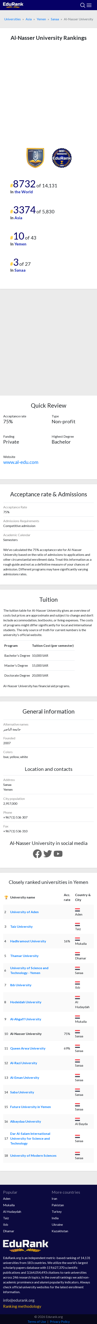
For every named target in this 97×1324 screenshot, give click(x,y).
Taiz (6, 1218)
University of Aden (24, 912)
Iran (54, 1198)
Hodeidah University (25, 1002)
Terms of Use (36, 1321)
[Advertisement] (48, 94)
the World (23, 191)
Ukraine (57, 1224)
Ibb (5, 1224)
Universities (12, 19)
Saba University (22, 1092)
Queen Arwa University (28, 1048)
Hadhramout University (28, 941)
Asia (29, 19)
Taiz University (21, 926)
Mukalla (9, 1205)
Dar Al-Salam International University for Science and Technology (30, 1138)
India (55, 1218)
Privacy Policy (60, 1321)
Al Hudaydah (12, 1211)
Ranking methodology (22, 1306)
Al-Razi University (23, 1063)
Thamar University (24, 956)
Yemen (41, 19)
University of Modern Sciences (33, 1155)
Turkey (57, 1211)
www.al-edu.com (20, 462)
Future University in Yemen (30, 1107)
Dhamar (8, 1231)
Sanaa (55, 19)
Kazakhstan (60, 1231)
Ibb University (21, 985)
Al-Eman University (24, 1077)
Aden (6, 1198)
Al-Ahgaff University (25, 1019)
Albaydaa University (25, 1121)
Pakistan (58, 1205)
